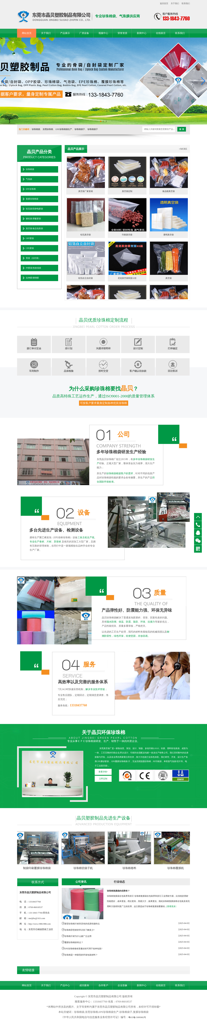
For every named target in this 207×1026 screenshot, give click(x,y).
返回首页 (164, 3)
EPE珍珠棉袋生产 (64, 129)
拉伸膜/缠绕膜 (32, 278)
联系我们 (186, 3)
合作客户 (103, 985)
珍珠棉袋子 (80, 129)
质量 (160, 592)
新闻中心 (141, 33)
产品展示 (65, 33)
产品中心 (65, 985)
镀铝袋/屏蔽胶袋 (33, 218)
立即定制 (103, 778)
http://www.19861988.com (39, 924)
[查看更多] (171, 906)
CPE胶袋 (30, 248)
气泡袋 (29, 179)
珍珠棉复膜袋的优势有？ (118, 891)
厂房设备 (84, 33)
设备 (84, 512)
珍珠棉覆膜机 (176, 868)
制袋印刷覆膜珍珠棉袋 (37, 868)
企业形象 (122, 985)
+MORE (183, 149)
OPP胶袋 (30, 238)
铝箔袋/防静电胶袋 (34, 209)
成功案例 (84, 985)
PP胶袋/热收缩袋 (33, 268)
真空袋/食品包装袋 (34, 228)
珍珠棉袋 (36, 129)
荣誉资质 (122, 33)
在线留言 (161, 33)
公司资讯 (80, 881)
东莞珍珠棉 (48, 129)
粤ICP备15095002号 (137, 1017)
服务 (89, 664)
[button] (100, 121)
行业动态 (119, 881)
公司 (123, 434)
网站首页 (27, 33)
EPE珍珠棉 (31, 189)
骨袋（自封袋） (33, 258)
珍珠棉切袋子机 (83, 868)
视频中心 (103, 33)
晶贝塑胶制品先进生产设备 (103, 818)
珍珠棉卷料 (130, 868)
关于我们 (175, 3)
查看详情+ (103, 772)
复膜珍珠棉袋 (32, 199)
